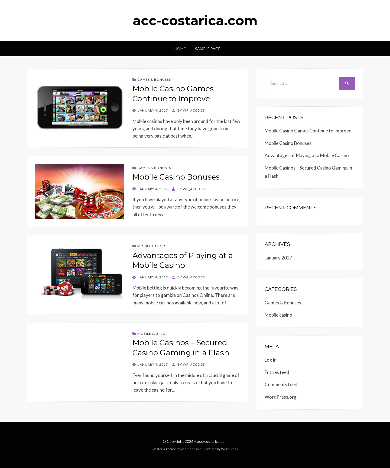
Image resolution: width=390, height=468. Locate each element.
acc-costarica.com (195, 20)
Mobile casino (151, 246)
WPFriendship (190, 449)
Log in (271, 360)
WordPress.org (281, 397)
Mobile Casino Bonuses (176, 176)
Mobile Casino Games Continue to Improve (308, 131)
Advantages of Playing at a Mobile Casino (307, 155)
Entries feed (277, 372)
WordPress (229, 449)
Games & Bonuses (154, 79)
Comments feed (281, 384)
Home (180, 48)
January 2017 (278, 258)
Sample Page (207, 48)
